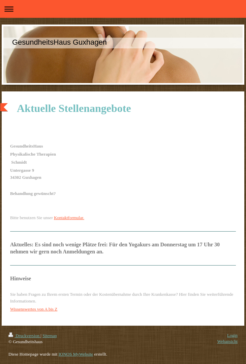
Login (232, 335)
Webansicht (227, 341)
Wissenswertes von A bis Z (33, 309)
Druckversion (24, 335)
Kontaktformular (68, 217)
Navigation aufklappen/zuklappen (123, 9)
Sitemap (49, 335)
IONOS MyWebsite (76, 354)
